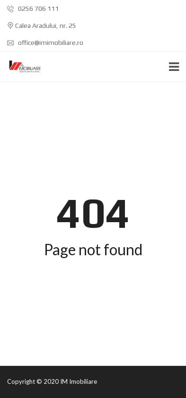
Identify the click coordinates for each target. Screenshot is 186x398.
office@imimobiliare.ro (45, 42)
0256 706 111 (33, 8)
